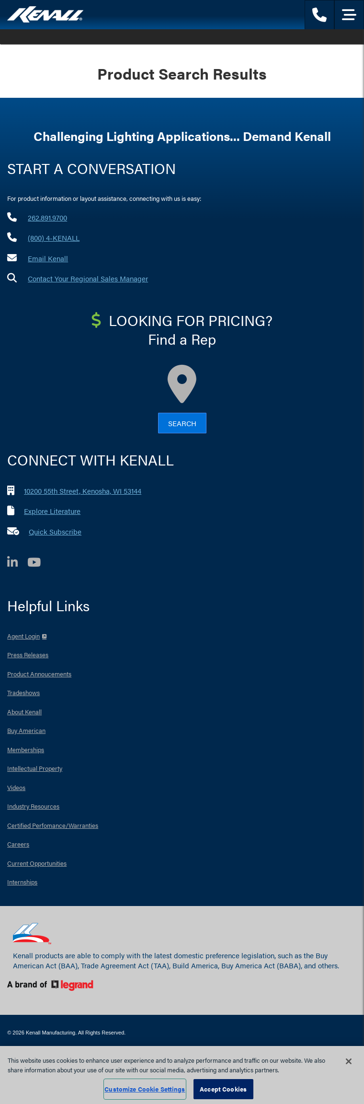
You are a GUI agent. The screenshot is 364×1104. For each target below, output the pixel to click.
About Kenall (24, 711)
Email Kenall (48, 258)
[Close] (348, 1061)
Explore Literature (52, 511)
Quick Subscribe (55, 531)
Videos (16, 787)
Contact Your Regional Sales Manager (88, 278)
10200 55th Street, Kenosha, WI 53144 (82, 491)
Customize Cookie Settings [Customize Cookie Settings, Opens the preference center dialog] (144, 1088)
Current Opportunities (37, 863)
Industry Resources (33, 806)
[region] (182, 1075)
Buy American (26, 730)
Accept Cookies (223, 1088)
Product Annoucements (39, 673)
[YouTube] (38, 563)
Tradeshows (23, 692)
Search (182, 423)
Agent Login (23, 635)
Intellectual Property (34, 768)
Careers (18, 843)
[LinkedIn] (17, 563)
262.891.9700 (47, 217)
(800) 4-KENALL (54, 237)
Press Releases (27, 654)
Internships (22, 881)
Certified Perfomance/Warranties (52, 825)
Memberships (25, 749)
